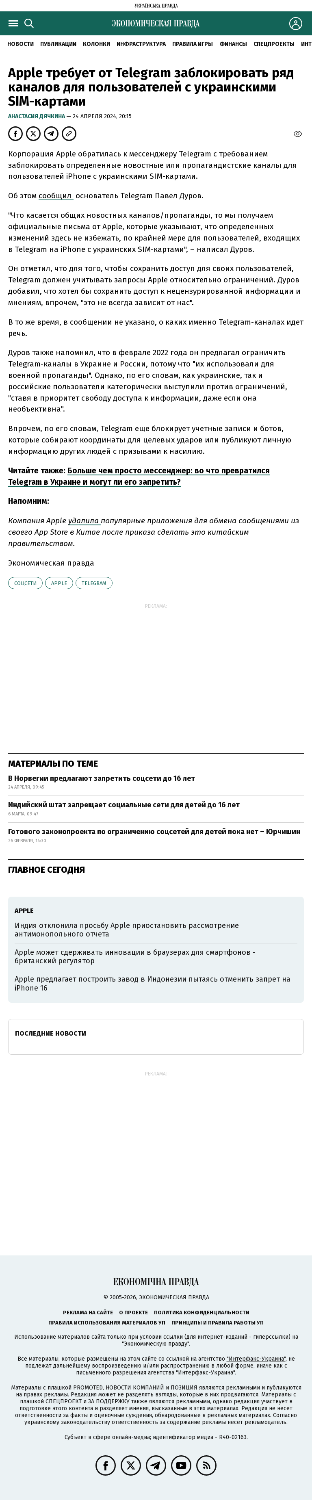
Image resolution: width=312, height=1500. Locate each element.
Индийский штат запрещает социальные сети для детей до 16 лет (124, 804)
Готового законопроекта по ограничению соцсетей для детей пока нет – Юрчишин (154, 831)
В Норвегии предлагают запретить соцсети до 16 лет (101, 778)
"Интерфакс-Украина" (256, 1358)
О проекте (133, 1312)
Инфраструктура (141, 44)
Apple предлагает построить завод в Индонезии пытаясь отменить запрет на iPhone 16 (152, 984)
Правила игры (192, 44)
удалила (84, 520)
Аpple (59, 583)
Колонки (96, 44)
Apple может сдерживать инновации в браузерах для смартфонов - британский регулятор (135, 957)
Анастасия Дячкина (37, 116)
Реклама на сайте (88, 1312)
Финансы (233, 44)
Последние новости (50, 1033)
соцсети (25, 583)
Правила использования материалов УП (106, 1323)
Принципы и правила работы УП (217, 1323)
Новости (20, 44)
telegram (94, 583)
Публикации (58, 44)
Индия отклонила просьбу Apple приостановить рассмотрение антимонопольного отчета (127, 930)
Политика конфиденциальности (201, 1312)
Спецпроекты (274, 44)
